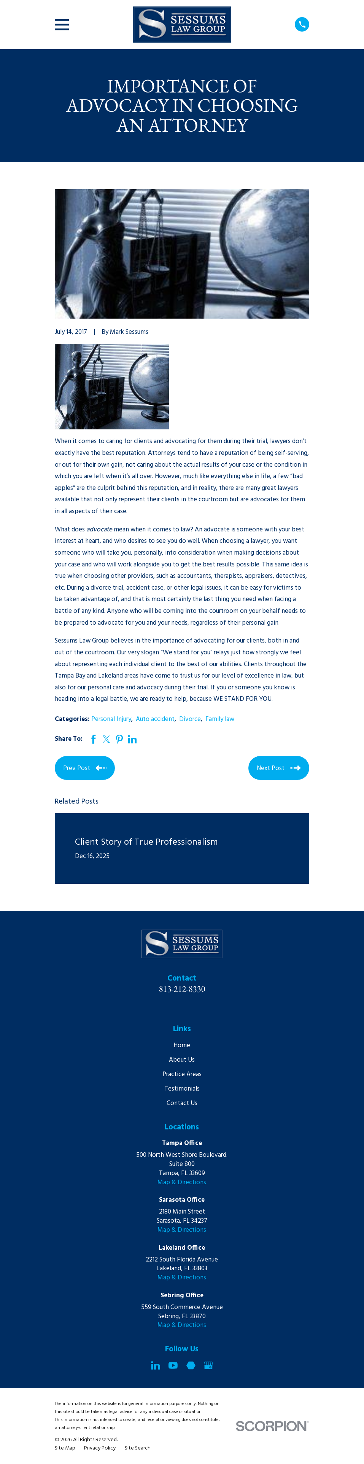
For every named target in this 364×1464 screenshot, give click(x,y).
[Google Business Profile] (208, 1365)
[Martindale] (191, 1365)
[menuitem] (65, 1448)
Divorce (190, 719)
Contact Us (182, 1103)
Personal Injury (111, 719)
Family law (219, 719)
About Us (182, 1060)
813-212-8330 (182, 989)
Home (181, 1045)
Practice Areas (182, 1074)
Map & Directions (181, 1182)
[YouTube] (173, 1365)
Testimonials (182, 1089)
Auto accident (155, 719)
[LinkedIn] (155, 1365)
